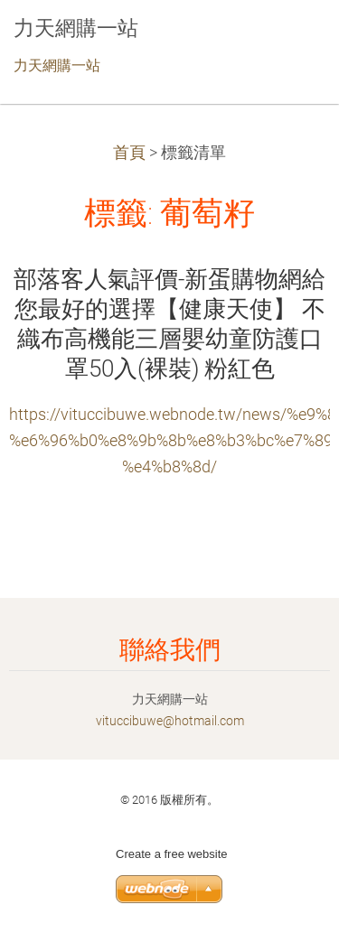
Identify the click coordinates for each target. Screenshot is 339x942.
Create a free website (172, 854)
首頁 (129, 153)
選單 (289, 41)
